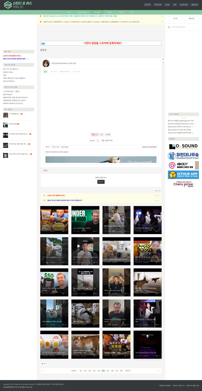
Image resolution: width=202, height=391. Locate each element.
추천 (95, 135)
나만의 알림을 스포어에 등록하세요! (103, 43)
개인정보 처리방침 (165, 385)
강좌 (174, 4)
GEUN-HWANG (8, 81)
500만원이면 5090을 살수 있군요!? (14, 100)
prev (169, 118)
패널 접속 (195, 4)
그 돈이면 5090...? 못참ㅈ (11, 91)
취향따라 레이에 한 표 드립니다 (13, 103)
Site (69, 12)
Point (121, 12)
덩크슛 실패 (13, 124)
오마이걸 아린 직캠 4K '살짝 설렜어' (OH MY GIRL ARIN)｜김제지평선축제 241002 (148, 220)
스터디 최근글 (174, 114)
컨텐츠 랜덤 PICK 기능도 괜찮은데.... (15, 78)
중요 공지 (7, 51)
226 (103, 371)
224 (94, 371)
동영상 (43, 50)
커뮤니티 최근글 (9, 65)
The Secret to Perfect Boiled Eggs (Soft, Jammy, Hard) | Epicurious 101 (54, 345)
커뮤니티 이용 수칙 (179, 385)
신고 (101, 134)
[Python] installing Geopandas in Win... (181, 123)
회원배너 (172, 139)
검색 (44, 364)
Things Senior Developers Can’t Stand (116, 314)
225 (99, 371)
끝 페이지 (128, 371)
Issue (97, 12)
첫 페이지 (74, 371)
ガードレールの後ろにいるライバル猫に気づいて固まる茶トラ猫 (54, 251)
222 (85, 371)
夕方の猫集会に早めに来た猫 (54, 314)
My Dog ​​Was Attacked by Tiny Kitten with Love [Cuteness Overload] (116, 251)
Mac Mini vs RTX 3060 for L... (19, 154)
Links (132, 12)
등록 (43, 43)
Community (82, 12)
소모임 (167, 4)
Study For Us (18, 384)
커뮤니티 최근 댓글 (10, 87)
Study (110, 12)
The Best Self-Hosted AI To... (19, 134)
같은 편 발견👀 (8, 94)
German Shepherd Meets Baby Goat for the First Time (148, 282)
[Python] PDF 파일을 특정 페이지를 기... (181, 133)
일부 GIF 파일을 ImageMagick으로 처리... (181, 121)
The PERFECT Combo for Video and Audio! (85, 251)
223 (90, 371)
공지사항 (147, 4)
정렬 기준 (158, 191)
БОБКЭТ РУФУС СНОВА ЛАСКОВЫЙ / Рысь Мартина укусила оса (85, 345)
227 (108, 371)
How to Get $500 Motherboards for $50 (54, 282)
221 (81, 371)
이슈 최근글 (8, 109)
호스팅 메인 (184, 4)
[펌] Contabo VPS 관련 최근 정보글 (179, 130)
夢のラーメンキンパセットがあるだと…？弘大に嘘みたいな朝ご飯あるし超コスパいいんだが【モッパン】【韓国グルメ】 (148, 251)
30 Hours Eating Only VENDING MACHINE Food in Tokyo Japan (54, 220)
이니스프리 (53, 71)
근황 (4, 75)
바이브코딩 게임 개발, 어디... (18, 144)
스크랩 (108, 134)
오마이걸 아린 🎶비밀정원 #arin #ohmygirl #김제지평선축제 (148, 314)
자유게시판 (157, 4)
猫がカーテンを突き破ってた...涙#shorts (85, 282)
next (197, 118)
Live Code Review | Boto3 (85, 220)
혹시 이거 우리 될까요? (10, 69)
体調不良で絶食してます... (85, 314)
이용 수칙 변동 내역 (193, 385)
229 (117, 371)
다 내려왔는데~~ (14, 114)
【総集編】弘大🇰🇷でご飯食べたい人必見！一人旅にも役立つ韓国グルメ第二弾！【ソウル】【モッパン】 (116, 345)
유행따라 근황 (7, 72)
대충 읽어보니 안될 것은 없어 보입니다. (15, 97)
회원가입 (191, 18)
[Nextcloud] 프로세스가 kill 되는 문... (180, 126)
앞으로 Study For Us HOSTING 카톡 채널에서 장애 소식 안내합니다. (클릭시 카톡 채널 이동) (80, 16)
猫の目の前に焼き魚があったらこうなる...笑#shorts (116, 220)
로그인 (101, 181)
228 (112, 371)
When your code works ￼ (116, 282)
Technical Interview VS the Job (64, 63)
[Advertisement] (18, 32)
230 (121, 371)
